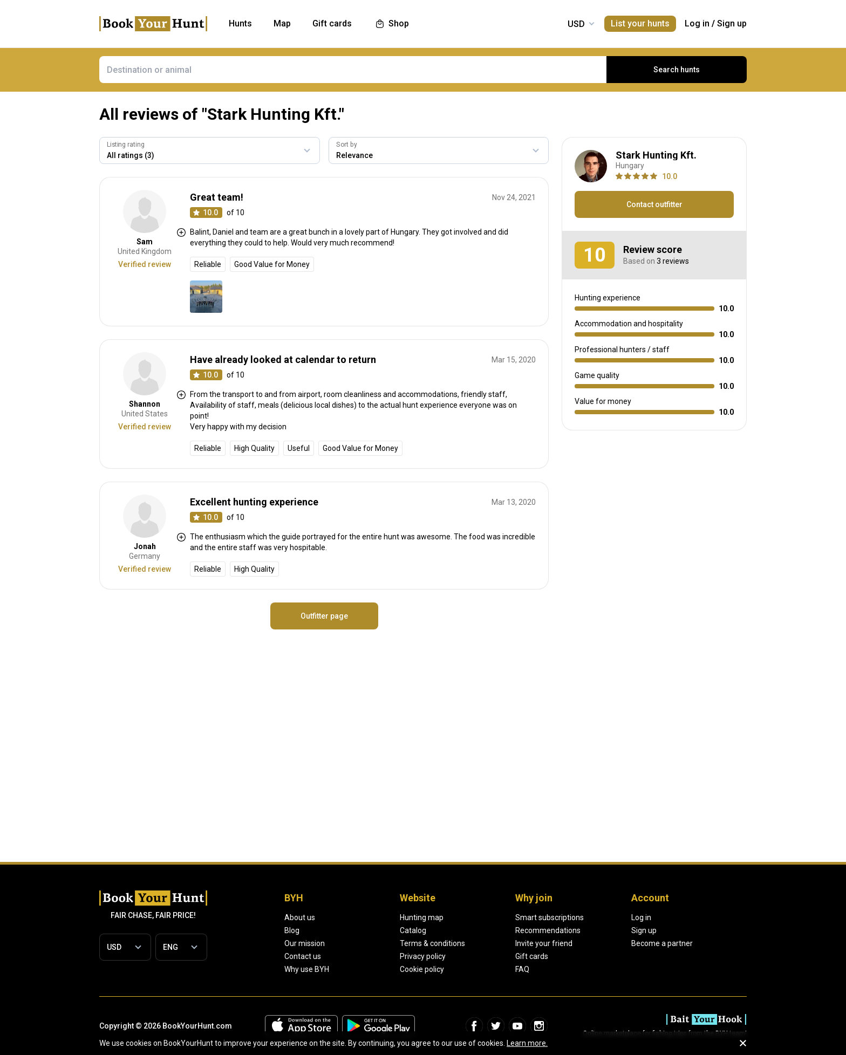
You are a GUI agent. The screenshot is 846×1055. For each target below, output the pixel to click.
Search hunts (676, 69)
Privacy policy (423, 956)
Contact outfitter (654, 204)
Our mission (304, 943)
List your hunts (640, 23)
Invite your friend (543, 943)
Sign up (732, 23)
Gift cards (531, 956)
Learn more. (527, 1043)
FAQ (522, 969)
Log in (697, 23)
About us (299, 917)
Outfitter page (324, 616)
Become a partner (662, 943)
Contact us (302, 956)
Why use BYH (306, 969)
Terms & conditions (432, 943)
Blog (291, 930)
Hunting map (422, 917)
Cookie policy (422, 969)
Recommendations (548, 930)
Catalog (413, 930)
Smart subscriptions (549, 917)
